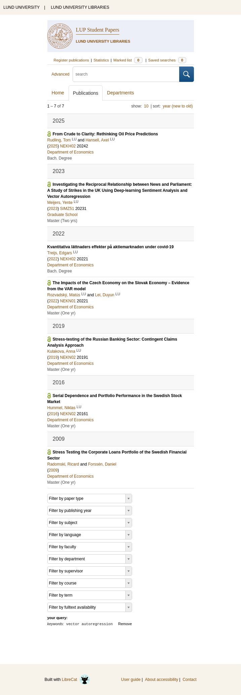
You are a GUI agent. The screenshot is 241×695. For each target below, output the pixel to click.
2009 (53, 470)
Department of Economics (70, 152)
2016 (53, 413)
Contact (189, 679)
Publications (85, 93)
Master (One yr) (61, 313)
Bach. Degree (59, 158)
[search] (126, 74)
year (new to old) (178, 106)
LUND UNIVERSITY (21, 7)
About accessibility (161, 679)
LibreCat (76, 679)
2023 (53, 208)
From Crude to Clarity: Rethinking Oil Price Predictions (105, 134)
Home (58, 92)
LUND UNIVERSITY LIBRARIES (80, 7)
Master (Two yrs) (62, 220)
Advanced (60, 74)
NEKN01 (68, 301)
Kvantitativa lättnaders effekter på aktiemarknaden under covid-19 (110, 247)
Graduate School (62, 214)
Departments (120, 92)
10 (146, 106)
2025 (53, 146)
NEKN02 (68, 357)
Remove (125, 624)
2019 (53, 357)
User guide (130, 679)
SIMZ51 (67, 208)
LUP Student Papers (97, 30)
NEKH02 (68, 146)
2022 (53, 259)
